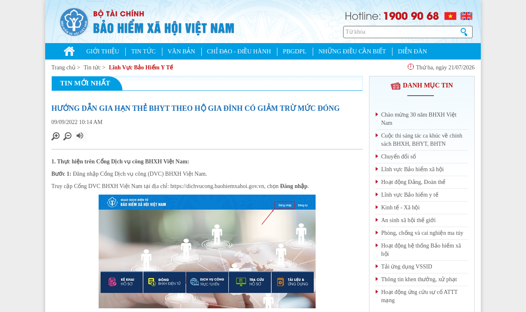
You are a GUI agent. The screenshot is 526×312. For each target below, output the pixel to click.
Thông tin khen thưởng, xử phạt (419, 279)
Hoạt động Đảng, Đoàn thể (413, 182)
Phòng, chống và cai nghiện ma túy (422, 233)
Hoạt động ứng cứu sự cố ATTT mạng (419, 296)
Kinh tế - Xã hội (400, 207)
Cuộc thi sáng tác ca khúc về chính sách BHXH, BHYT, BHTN (422, 140)
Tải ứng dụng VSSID (406, 267)
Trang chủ (63, 67)
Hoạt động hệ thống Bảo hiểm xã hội (421, 250)
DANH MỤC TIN (421, 85)
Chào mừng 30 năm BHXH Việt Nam (419, 119)
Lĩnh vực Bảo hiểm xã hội (412, 169)
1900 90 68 (411, 15)
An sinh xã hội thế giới (408, 220)
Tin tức (92, 67)
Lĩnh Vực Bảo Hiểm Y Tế (141, 67)
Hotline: (363, 15)
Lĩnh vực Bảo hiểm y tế (409, 195)
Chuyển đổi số (398, 157)
